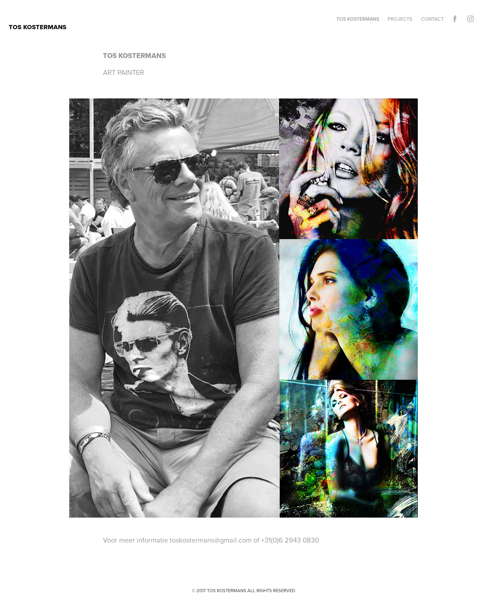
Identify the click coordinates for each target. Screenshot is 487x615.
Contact (432, 19)
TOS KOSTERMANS (37, 27)
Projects (400, 19)
